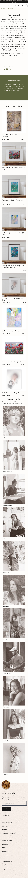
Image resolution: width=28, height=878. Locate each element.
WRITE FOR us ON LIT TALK (9, 822)
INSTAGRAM (5, 844)
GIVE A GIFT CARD (7, 819)
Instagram (9, 66)
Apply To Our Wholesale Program (12, 837)
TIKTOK (4, 847)
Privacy (4, 863)
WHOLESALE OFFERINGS (8, 833)
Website (8, 69)
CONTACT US (5, 815)
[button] (2, 5)
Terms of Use (5, 859)
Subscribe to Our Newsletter (8, 0)
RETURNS (4, 829)
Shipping (4, 826)
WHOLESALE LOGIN (7, 840)
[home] (13, 5)
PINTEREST (5, 851)
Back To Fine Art (8, 8)
